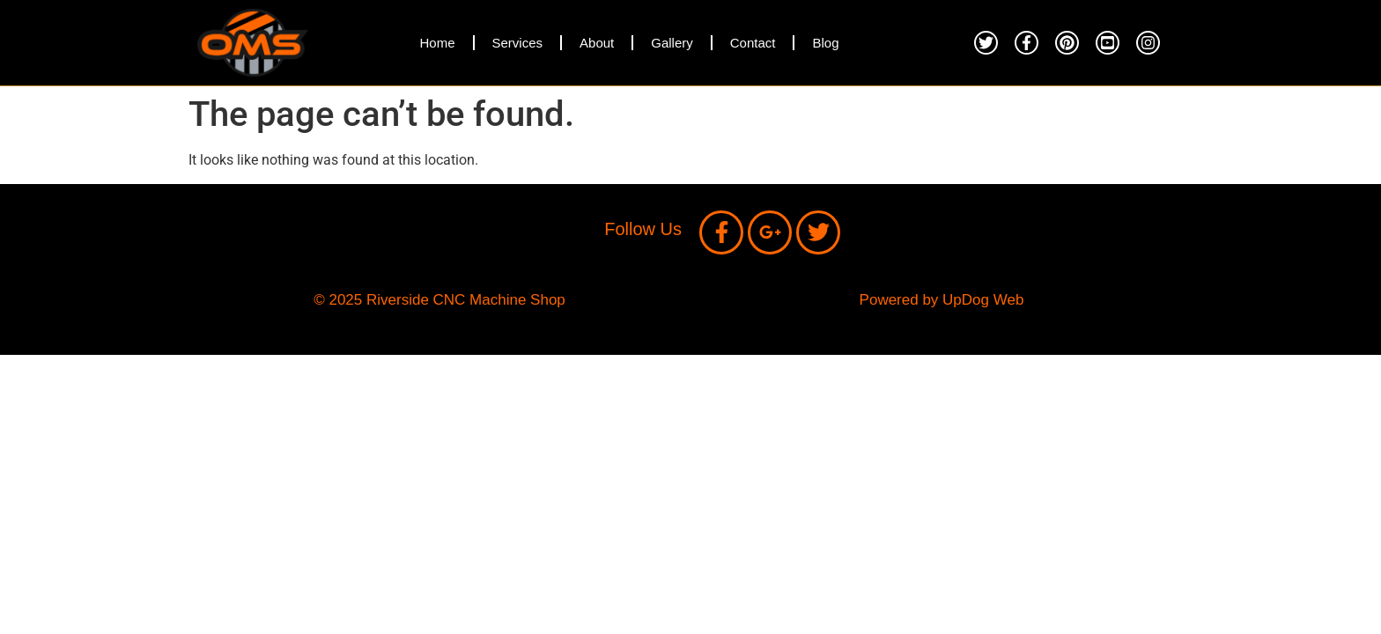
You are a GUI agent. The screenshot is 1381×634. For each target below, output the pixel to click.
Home (436, 42)
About (597, 42)
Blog (825, 42)
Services (517, 42)
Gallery (672, 42)
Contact (753, 42)
